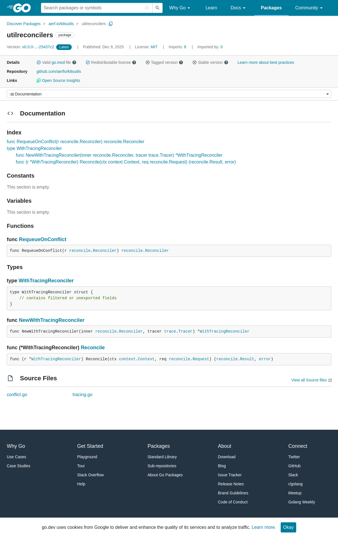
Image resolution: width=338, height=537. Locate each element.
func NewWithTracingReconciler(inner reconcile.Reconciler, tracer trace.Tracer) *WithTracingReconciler (119, 155)
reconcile (80, 250)
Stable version (210, 62)
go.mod (58, 62)
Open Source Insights (58, 80)
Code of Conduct (233, 502)
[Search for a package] (97, 8)
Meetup (295, 493)
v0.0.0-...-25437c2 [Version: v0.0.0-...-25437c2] (31, 47)
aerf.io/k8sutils (61, 23)
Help (81, 484)
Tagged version (164, 62)
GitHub (294, 466)
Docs (239, 8)
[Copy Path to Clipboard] (110, 23)
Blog (222, 466)
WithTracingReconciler (46, 280)
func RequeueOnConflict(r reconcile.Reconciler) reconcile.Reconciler (75, 141)
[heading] (24, 7)
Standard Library (162, 457)
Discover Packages (24, 23)
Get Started (90, 446)
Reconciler (105, 250)
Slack (293, 475)
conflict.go (17, 394)
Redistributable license (111, 62)
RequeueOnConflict (42, 239)
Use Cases (16, 457)
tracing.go (82, 394)
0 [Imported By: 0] (210, 47)
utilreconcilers (94, 23)
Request (201, 359)
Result (247, 359)
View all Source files (309, 380)
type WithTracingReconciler (34, 148)
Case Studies (18, 466)
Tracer (185, 331)
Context (146, 359)
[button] (38, 62)
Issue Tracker (230, 475)
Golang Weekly (301, 502)
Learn (211, 7)
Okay (288, 527)
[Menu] (169, 94)
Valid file (56, 62)
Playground (87, 457)
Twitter (294, 457)
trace (170, 331)
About (224, 446)
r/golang (295, 484)
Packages (271, 7)
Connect (297, 446)
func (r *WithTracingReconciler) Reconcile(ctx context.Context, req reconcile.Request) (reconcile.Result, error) (126, 162)
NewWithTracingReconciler (51, 320)
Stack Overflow (90, 475)
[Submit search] (157, 8)
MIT (154, 47)
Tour (81, 466)
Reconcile (93, 347)
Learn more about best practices (265, 62)
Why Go (180, 8)
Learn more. (264, 527)
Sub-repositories (162, 466)
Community (309, 8)
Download (226, 457)
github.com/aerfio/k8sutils (58, 71)
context (127, 359)
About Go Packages (165, 475)
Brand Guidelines (233, 493)
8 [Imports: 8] (178, 47)
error (265, 359)
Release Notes (231, 484)
